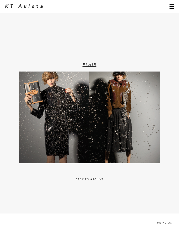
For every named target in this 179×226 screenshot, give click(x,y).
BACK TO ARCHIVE (90, 179)
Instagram (165, 223)
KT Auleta (25, 6)
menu (171, 6)
